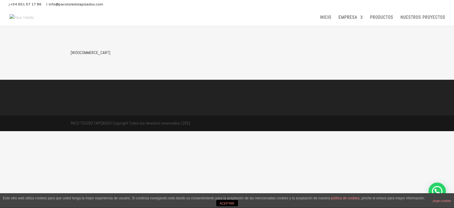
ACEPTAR (226, 203)
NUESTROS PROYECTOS (422, 17)
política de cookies (345, 198)
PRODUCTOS (381, 17)
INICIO (325, 17)
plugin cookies (442, 201)
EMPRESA (347, 17)
